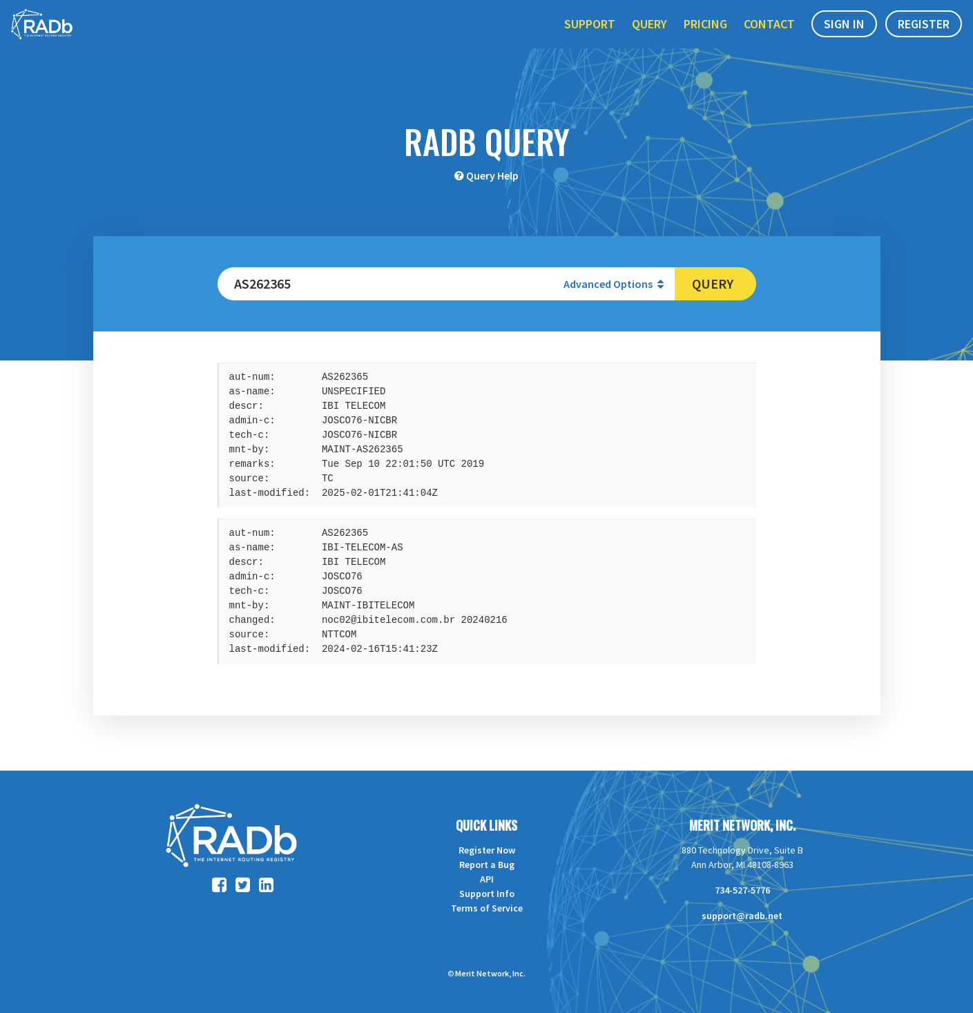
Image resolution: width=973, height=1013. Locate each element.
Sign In (844, 40)
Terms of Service (487, 908)
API (487, 879)
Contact (769, 40)
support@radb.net (742, 915)
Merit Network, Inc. (742, 825)
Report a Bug (486, 864)
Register (924, 40)
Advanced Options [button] (613, 284)
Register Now (487, 850)
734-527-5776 (742, 890)
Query (649, 40)
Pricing (705, 40)
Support (589, 40)
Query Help (492, 175)
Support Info (486, 893)
